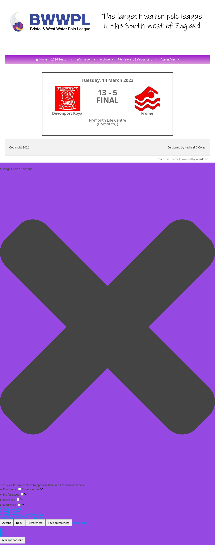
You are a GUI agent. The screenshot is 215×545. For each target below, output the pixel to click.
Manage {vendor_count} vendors (21, 515)
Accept (6, 522)
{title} (3, 529)
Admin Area (170, 59)
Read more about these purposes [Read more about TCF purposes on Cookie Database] (21, 518)
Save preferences (58, 522)
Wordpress (203, 159)
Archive (107, 59)
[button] (107, 327)
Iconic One (163, 159)
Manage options (10, 509)
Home (43, 59)
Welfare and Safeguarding (137, 59)
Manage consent (12, 540)
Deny (19, 522)
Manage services (11, 512)
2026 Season (61, 59)
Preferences (35, 522)
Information (86, 59)
